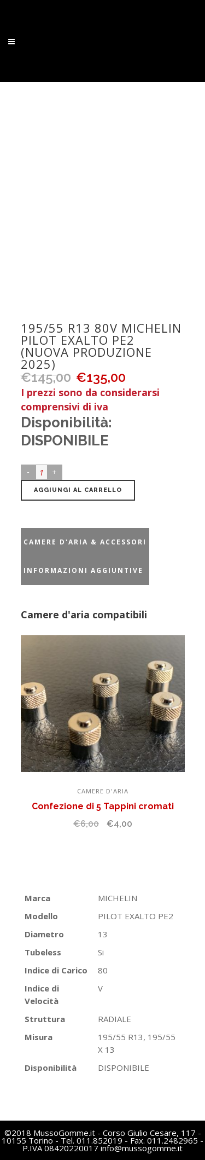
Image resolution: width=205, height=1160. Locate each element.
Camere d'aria (102, 791)
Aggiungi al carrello (78, 490)
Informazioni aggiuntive (83, 570)
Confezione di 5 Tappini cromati (103, 806)
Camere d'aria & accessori (85, 542)
